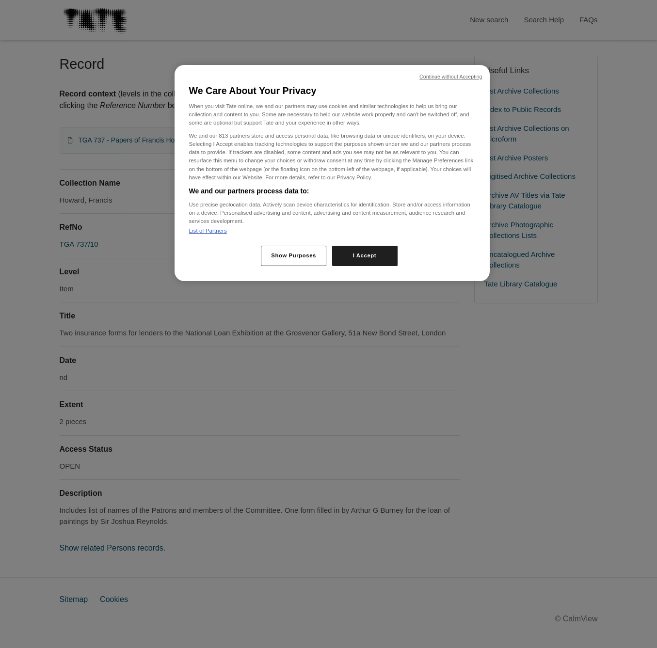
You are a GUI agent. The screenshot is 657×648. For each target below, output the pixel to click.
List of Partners (208, 231)
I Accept (364, 255)
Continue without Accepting (450, 76)
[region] (332, 173)
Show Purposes (293, 255)
